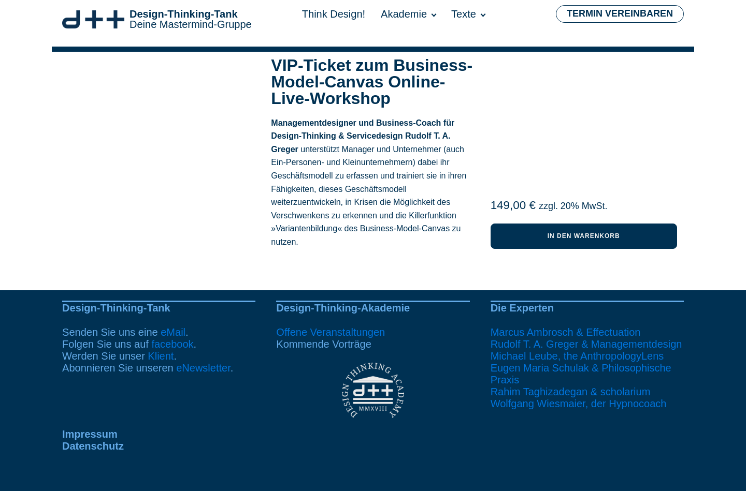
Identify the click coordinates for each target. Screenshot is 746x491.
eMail (173, 332)
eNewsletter (203, 368)
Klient (161, 356)
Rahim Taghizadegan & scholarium (571, 391)
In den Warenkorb (584, 236)
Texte (463, 14)
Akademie (404, 14)
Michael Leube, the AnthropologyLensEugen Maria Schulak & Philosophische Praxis (581, 367)
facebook (172, 344)
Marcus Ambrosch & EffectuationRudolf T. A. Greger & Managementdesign (586, 338)
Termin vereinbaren (620, 13)
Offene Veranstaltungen (330, 332)
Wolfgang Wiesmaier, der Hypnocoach (579, 403)
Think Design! (333, 14)
